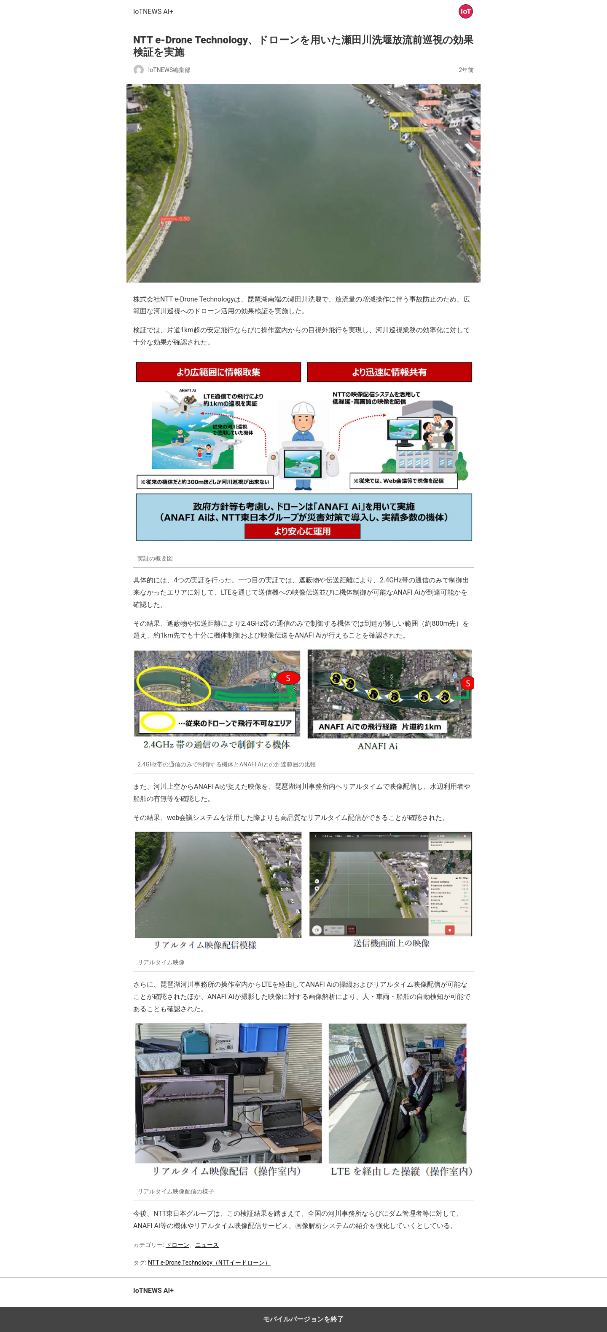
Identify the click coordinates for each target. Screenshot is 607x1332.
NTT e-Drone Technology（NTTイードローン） (209, 1262)
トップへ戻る (457, 1295)
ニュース (207, 1244)
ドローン (177, 1244)
